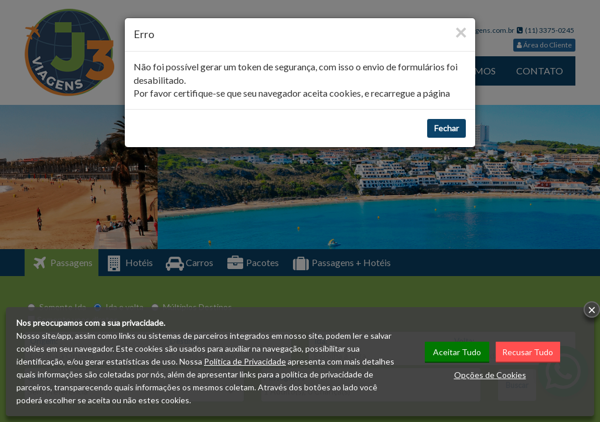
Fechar (446, 128)
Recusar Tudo (527, 352)
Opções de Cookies (490, 375)
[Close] (460, 32)
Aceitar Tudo (457, 352)
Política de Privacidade (245, 361)
